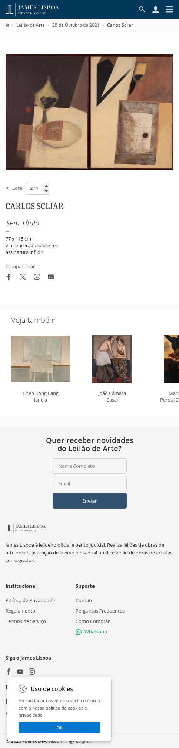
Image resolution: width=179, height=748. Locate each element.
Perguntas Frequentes (100, 610)
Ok (59, 727)
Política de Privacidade (30, 600)
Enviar (89, 500)
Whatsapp (91, 631)
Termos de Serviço (26, 621)
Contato (85, 600)
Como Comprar (93, 621)
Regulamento (20, 610)
